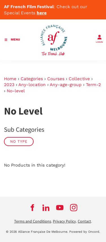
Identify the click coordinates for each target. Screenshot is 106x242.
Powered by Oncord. (84, 232)
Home (10, 78)
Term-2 (93, 84)
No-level (16, 90)
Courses (55, 78)
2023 (9, 84)
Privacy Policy (64, 221)
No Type (18, 141)
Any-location (32, 84)
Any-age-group (66, 84)
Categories (32, 78)
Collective (79, 78)
